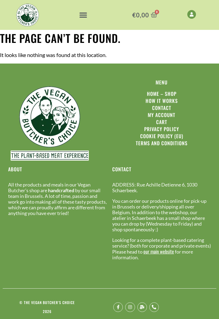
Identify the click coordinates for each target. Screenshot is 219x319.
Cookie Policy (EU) (161, 136)
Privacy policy (161, 128)
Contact (161, 107)
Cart (161, 121)
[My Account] (191, 14)
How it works (162, 100)
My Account (161, 114)
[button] (83, 15)
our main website (158, 251)
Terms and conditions (162, 143)
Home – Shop (161, 93)
